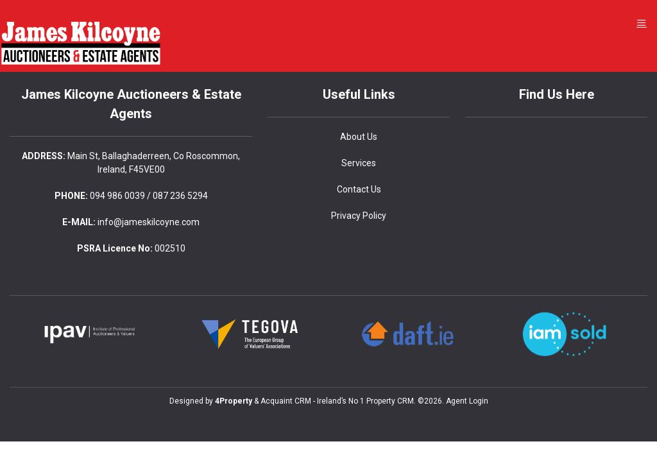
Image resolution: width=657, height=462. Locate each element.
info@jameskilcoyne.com (149, 222)
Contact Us (359, 189)
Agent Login (467, 401)
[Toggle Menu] (641, 23)
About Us (358, 137)
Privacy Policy (358, 215)
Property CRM (390, 401)
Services (358, 163)
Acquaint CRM (285, 401)
